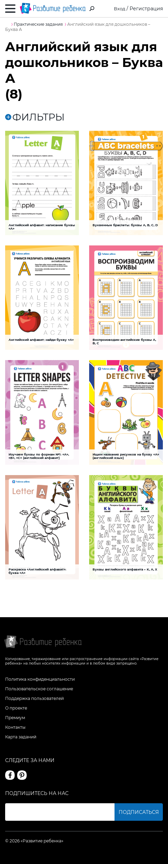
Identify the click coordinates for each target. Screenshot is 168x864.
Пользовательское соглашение (39, 688)
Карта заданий (20, 736)
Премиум (15, 717)
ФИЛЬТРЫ (34, 117)
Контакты (15, 727)
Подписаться (139, 812)
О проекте (16, 708)
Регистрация (146, 8)
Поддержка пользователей (34, 698)
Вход (119, 8)
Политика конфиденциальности (40, 679)
